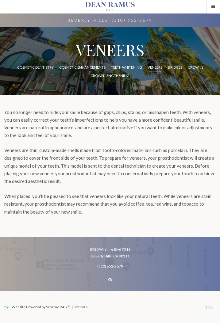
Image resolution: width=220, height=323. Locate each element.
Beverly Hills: (89, 20)
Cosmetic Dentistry (35, 67)
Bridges (175, 67)
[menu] (213, 6)
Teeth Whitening (126, 67)
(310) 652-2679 (132, 20)
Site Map (80, 307)
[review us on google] (110, 280)
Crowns (195, 67)
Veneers (155, 67)
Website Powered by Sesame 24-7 (37, 307)
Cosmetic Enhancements (82, 67)
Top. (209, 307)
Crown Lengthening (110, 76)
